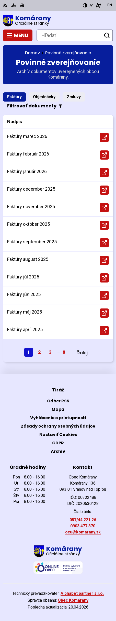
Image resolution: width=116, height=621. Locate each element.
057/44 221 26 (82, 519)
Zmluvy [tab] (74, 96)
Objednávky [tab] (44, 96)
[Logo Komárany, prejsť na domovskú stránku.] (58, 20)
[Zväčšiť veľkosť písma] (98, 5)
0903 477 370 (82, 526)
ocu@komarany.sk (83, 532)
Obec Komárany (73, 600)
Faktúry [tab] (14, 96)
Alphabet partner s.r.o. (82, 593)
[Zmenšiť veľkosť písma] (91, 5)
